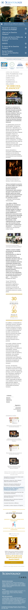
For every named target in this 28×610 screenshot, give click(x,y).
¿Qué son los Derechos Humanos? (9, 33)
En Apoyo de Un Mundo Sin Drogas (14, 601)
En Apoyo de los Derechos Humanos (10, 47)
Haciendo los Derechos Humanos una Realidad (9, 29)
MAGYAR (15, 584)
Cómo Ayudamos (4, 68)
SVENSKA (23, 584)
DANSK (3, 583)
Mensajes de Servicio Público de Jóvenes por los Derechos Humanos (12, 39)
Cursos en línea (13, 592)
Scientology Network (17, 597)
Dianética (11, 597)
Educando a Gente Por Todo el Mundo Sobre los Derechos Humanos (12, 481)
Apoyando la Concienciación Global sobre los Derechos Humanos (13, 477)
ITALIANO (4, 586)
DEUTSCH (11, 584)
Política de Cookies (17, 607)
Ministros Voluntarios (13, 591)
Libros (8, 592)
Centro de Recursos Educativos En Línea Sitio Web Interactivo (13, 496)
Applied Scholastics (20, 65)
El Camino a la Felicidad (12, 65)
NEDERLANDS (5, 584)
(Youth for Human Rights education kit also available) (14, 566)
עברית (12, 583)
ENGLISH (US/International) (7, 582)
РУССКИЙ (19, 583)
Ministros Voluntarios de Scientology (12, 599)
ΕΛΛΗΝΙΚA (23, 585)
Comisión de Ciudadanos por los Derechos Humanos (12, 603)
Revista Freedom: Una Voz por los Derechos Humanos (10, 53)
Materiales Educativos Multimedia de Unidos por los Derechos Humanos (12, 485)
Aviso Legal (6, 608)
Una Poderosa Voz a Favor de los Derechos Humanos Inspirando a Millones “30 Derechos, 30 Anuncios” (14, 488)
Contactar (4, 593)
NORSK (18, 584)
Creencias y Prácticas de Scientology (16, 590)
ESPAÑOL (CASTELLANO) (15, 585)
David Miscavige (13, 598)
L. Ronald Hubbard (5, 590)
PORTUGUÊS (9, 586)
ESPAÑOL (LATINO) (6, 585)
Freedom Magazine (17, 600)
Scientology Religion (6, 598)
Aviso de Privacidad (9, 607)
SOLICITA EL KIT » (14, 562)
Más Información (20, 592)
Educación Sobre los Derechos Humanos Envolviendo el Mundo (13, 500)
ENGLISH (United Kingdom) (18, 582)
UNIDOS (5, 43)
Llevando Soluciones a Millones (11, 503)
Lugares (7, 593)
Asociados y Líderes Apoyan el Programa (13, 505)
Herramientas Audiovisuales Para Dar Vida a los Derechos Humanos (13, 493)
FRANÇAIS (8, 583)
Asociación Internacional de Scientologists (13, 600)
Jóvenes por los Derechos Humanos (18, 602)
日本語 (15, 583)
